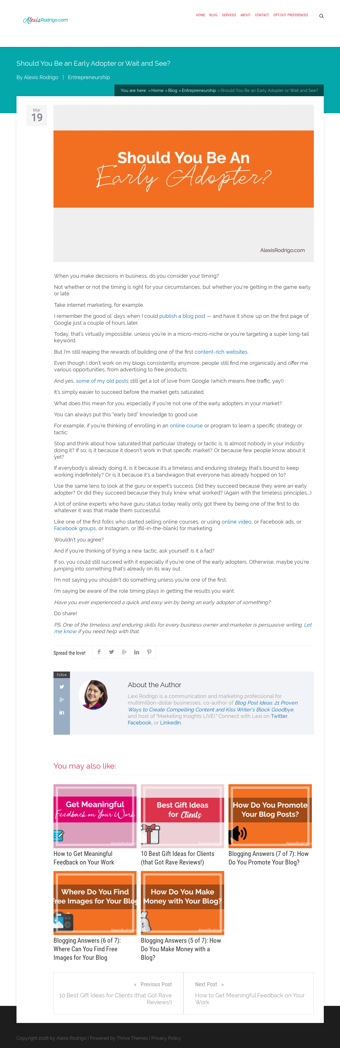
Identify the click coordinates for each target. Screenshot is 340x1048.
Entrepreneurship (89, 77)
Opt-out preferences (290, 15)
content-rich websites (221, 352)
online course (186, 426)
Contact (262, 15)
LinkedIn (170, 723)
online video (237, 522)
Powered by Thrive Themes (119, 1038)
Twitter (279, 716)
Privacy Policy (166, 1038)
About (245, 15)
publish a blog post (182, 316)
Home (200, 15)
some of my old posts (102, 381)
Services (229, 15)
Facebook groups (75, 528)
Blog (213, 15)
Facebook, (140, 723)
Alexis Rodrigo (41, 77)
